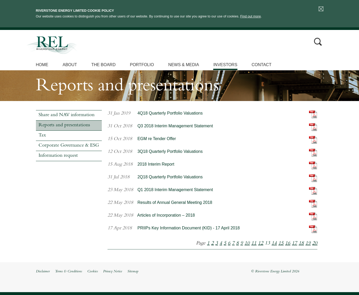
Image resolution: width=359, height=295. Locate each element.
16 (287, 243)
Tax (42, 135)
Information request (58, 155)
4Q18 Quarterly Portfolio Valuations (170, 113)
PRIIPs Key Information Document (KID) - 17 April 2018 (188, 228)
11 (253, 243)
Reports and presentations (64, 125)
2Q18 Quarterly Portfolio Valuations (170, 177)
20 (314, 243)
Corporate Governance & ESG (69, 145)
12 (260, 243)
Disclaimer (43, 271)
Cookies (92, 271)
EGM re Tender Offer (156, 138)
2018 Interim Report (155, 164)
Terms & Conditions (68, 271)
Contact (262, 64)
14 (274, 243)
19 (308, 243)
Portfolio (142, 64)
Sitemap (132, 271)
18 (301, 243)
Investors (225, 64)
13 (267, 243)
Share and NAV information (67, 115)
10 (247, 243)
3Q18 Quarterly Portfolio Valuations (170, 151)
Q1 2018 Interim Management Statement (175, 189)
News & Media (183, 64)
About (70, 64)
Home (42, 64)
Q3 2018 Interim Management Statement (175, 126)
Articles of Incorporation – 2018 (166, 215)
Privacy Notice (112, 271)
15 (281, 243)
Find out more (250, 16)
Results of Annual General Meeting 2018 (174, 202)
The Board (103, 64)
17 (294, 243)
